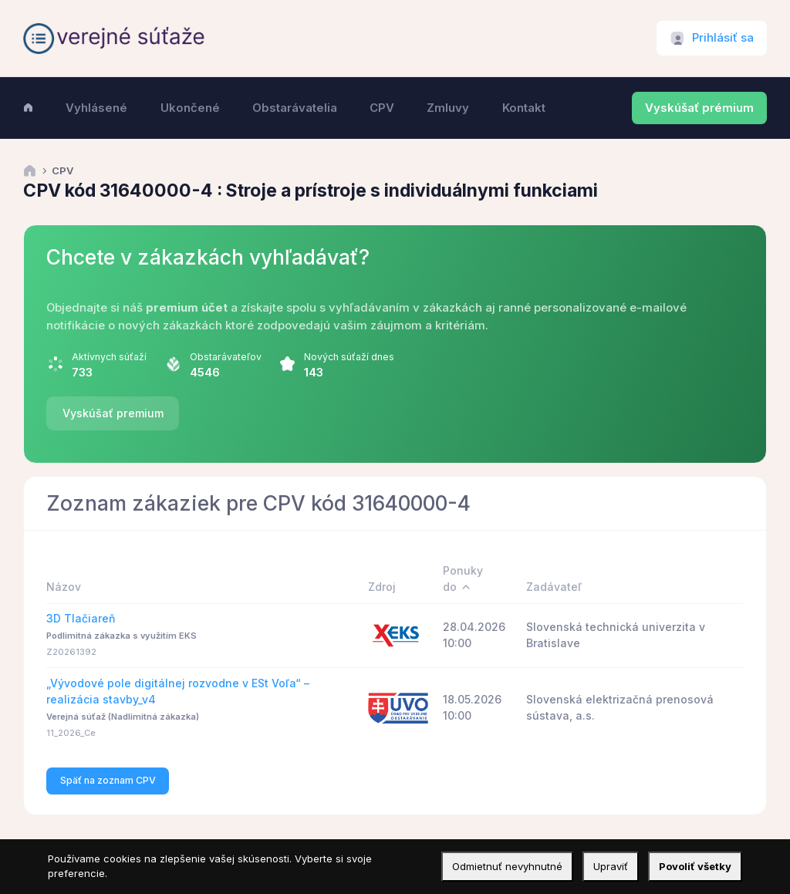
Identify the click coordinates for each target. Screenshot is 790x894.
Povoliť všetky (695, 866)
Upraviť (610, 866)
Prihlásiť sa (723, 38)
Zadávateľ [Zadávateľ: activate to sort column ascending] (554, 586)
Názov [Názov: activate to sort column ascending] (63, 586)
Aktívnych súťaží (109, 357)
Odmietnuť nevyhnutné (507, 866)
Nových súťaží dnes (349, 357)
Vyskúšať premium (113, 413)
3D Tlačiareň (80, 618)
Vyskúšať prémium (699, 108)
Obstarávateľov (226, 357)
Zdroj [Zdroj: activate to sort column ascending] (382, 586)
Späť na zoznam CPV (108, 780)
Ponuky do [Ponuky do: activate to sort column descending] (463, 578)
